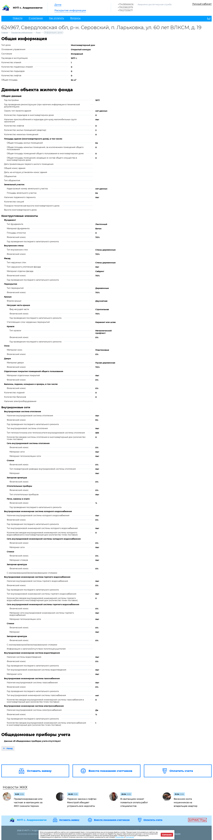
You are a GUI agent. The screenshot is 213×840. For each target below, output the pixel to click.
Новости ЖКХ (15, 787)
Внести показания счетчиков (112, 820)
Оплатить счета (152, 820)
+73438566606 (126, 4)
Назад (10, 748)
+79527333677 (125, 10)
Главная (4, 32)
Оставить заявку (69, 820)
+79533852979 (125, 7)
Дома (57, 4)
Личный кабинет (202, 4)
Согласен (167, 834)
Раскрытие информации (70, 10)
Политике (119, 837)
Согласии (130, 837)
